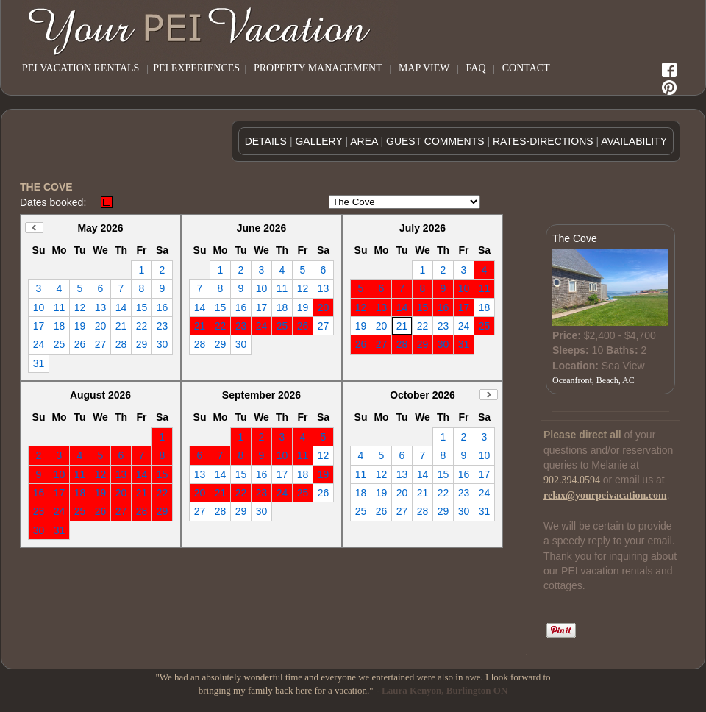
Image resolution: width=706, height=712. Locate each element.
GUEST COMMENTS (435, 141)
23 (162, 326)
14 (121, 307)
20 (101, 326)
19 (80, 326)
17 (39, 326)
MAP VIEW (424, 68)
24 (39, 344)
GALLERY (318, 141)
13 (101, 307)
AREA (363, 141)
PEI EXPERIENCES (196, 68)
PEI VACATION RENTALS (80, 68)
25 (59, 344)
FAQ (476, 68)
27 (101, 344)
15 (142, 307)
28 (121, 344)
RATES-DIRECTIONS (543, 141)
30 (162, 344)
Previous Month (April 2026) (34, 227)
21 (121, 326)
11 (59, 307)
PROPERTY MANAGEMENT (318, 68)
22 (142, 326)
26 (80, 344)
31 (39, 363)
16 (162, 307)
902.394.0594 (571, 479)
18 (59, 326)
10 (39, 307)
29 (142, 344)
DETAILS (266, 141)
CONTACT (526, 68)
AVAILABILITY (634, 141)
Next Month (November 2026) (488, 394)
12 (80, 307)
